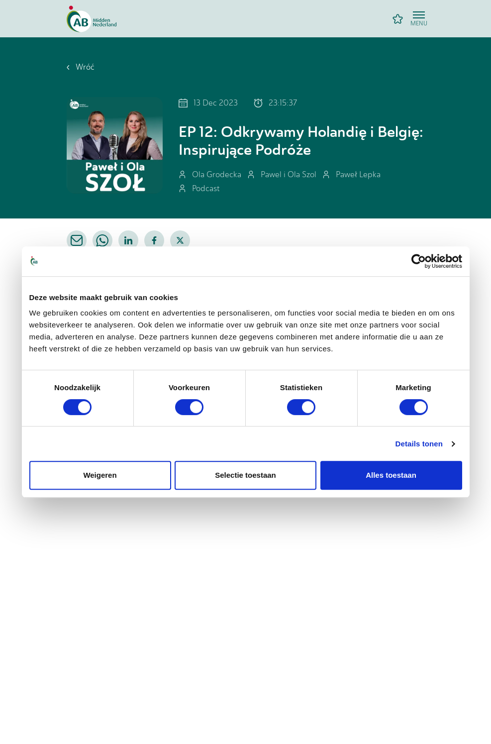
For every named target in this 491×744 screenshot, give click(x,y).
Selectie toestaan (245, 475)
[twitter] (180, 240)
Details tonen (419, 443)
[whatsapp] (102, 240)
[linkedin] (128, 240)
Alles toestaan (391, 475)
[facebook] (154, 240)
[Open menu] (419, 19)
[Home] (91, 19)
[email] (77, 240)
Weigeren (99, 475)
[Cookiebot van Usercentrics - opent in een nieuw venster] (418, 261)
